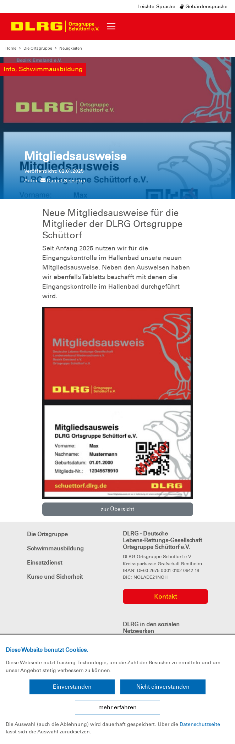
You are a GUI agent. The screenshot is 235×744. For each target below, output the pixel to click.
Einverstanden (72, 686)
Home (10, 48)
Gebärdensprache (204, 6)
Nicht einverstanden (163, 686)
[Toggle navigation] (111, 26)
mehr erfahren (117, 707)
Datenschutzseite (200, 724)
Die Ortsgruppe (37, 48)
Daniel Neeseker (63, 180)
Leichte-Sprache (156, 6)
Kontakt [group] (165, 596)
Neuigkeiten (70, 48)
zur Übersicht (117, 509)
